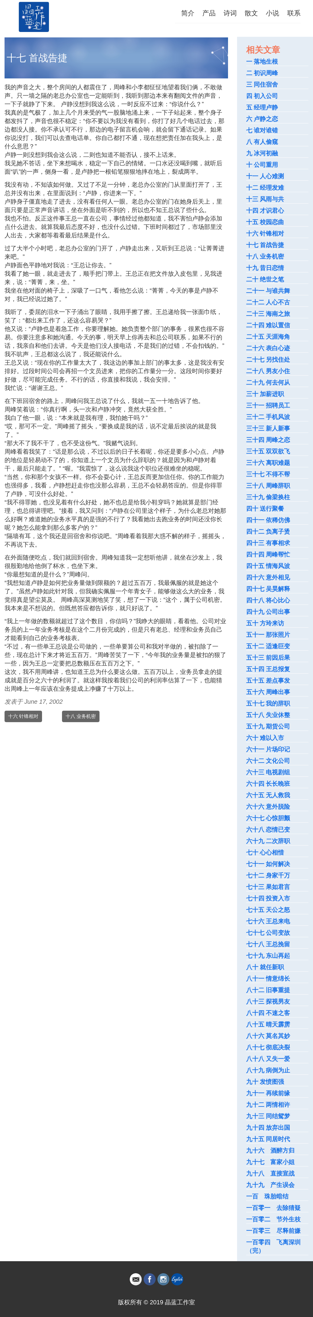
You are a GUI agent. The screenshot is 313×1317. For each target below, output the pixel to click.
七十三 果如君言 (268, 887)
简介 (187, 13)
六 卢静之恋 (262, 119)
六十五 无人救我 (268, 795)
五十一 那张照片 (268, 634)
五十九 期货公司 (268, 726)
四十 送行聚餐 (265, 508)
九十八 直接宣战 (270, 1173)
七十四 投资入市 (268, 898)
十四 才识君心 (265, 210)
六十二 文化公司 (268, 760)
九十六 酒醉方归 (270, 1150)
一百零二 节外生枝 (273, 1219)
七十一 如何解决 (268, 864)
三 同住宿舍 (262, 84)
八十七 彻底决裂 (268, 1047)
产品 (209, 13)
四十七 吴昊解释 (268, 589)
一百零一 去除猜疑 (273, 1207)
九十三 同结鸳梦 (268, 1116)
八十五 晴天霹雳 (268, 1024)
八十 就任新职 (265, 967)
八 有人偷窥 (262, 141)
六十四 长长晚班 (268, 783)
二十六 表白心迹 (268, 348)
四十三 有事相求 (268, 543)
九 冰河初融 (262, 153)
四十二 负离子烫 (268, 531)
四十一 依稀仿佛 (268, 520)
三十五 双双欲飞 (268, 451)
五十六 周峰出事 (268, 692)
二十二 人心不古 (268, 302)
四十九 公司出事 (268, 611)
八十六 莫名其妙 (268, 1036)
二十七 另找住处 (268, 359)
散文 (251, 13)
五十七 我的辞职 (268, 703)
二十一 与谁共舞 (268, 290)
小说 (272, 13)
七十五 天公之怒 (268, 909)
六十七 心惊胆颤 (268, 818)
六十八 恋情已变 (268, 829)
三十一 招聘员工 (268, 405)
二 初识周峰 (262, 73)
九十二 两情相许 (268, 1104)
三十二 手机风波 (268, 417)
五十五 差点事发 (268, 680)
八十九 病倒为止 (268, 1070)
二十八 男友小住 (268, 371)
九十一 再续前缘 (268, 1093)
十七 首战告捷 (265, 245)
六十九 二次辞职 (268, 841)
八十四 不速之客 (268, 1013)
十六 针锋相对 (23, 716)
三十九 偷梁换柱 (268, 497)
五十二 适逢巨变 (268, 646)
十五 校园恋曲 (265, 222)
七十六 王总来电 (268, 921)
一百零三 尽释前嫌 (273, 1230)
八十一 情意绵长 (268, 978)
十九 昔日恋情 (265, 268)
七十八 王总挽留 (268, 944)
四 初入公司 (262, 96)
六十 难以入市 (265, 738)
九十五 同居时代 (268, 1139)
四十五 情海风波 (268, 566)
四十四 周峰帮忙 (268, 554)
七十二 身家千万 (268, 875)
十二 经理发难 (265, 187)
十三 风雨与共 (265, 199)
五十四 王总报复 (268, 669)
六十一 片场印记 (268, 749)
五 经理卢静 (262, 107)
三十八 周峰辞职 (268, 485)
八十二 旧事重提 (268, 990)
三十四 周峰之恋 (268, 439)
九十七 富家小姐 (270, 1162)
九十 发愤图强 (265, 1081)
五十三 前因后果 (268, 657)
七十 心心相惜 (265, 852)
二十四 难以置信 (268, 325)
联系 (294, 13)
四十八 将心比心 (268, 600)
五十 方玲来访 (265, 623)
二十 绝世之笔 (265, 279)
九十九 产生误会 (270, 1185)
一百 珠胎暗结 (267, 1196)
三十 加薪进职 (265, 394)
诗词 (230, 13)
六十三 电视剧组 (268, 772)
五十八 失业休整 (268, 715)
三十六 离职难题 (268, 462)
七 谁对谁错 (262, 130)
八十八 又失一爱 (268, 1058)
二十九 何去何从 (268, 382)
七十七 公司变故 (268, 932)
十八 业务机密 (81, 716)
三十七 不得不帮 (268, 474)
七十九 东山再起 (268, 955)
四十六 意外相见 (268, 577)
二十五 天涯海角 (268, 336)
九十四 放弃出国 (268, 1127)
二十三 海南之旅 (268, 313)
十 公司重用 (262, 164)
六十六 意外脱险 (268, 806)
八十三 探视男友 (268, 1001)
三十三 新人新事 (268, 428)
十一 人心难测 (265, 176)
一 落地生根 (262, 61)
